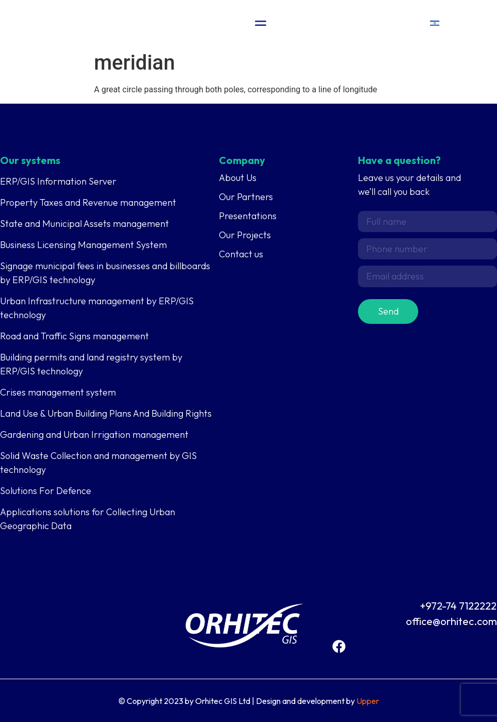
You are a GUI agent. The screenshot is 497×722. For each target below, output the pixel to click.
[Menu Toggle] (260, 23)
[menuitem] (434, 23)
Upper (367, 701)
